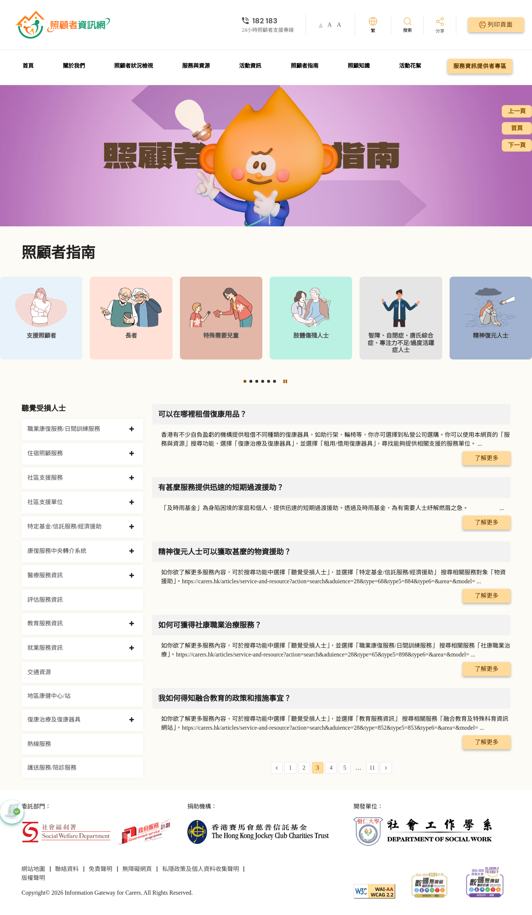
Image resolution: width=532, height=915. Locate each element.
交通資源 (39, 672)
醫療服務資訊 (45, 575)
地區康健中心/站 (48, 696)
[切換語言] (372, 25)
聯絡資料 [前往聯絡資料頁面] (67, 869)
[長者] (131, 318)
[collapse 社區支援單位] (131, 502)
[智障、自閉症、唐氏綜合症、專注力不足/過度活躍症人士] (400, 318)
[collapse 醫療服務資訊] (131, 576)
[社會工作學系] (424, 831)
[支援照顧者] (41, 318)
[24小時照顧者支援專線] (268, 20)
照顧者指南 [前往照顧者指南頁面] (304, 66)
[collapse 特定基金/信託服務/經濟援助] (131, 527)
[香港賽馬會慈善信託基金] (258, 831)
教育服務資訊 (45, 623)
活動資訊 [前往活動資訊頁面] (250, 66)
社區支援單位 (45, 502)
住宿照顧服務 (45, 453)
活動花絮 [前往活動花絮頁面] (410, 66)
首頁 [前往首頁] (28, 66)
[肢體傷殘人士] (311, 318)
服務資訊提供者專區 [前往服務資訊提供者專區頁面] (480, 66)
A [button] (321, 25)
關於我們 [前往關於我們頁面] (74, 66)
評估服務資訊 (45, 600)
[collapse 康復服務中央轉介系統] (131, 551)
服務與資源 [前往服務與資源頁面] (196, 66)
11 (372, 767)
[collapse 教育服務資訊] (131, 624)
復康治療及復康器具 (54, 719)
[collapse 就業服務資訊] (131, 648)
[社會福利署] (65, 831)
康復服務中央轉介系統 (56, 551)
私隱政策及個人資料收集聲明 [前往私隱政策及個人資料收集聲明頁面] (200, 869)
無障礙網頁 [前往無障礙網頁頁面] (137, 869)
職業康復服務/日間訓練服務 (63, 429)
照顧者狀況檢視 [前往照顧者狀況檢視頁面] (133, 66)
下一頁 (517, 145)
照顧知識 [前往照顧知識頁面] (359, 66)
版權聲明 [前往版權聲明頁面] (33, 878)
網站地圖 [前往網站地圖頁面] (33, 869)
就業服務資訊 (45, 648)
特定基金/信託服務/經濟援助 (64, 526)
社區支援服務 (45, 478)
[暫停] (285, 381)
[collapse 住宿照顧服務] (131, 454)
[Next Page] (386, 768)
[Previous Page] (277, 768)
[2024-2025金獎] (429, 884)
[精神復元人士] (491, 318)
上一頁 (517, 111)
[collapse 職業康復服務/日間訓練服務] (131, 429)
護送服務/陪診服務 (51, 767)
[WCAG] (374, 891)
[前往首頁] (63, 25)
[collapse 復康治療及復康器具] (131, 720)
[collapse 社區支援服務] (131, 478)
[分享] (440, 25)
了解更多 (486, 458)
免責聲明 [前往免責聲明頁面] (100, 869)
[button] (244, 381)
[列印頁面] (496, 24)
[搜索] (407, 24)
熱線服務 (39, 744)
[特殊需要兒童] (221, 318)
